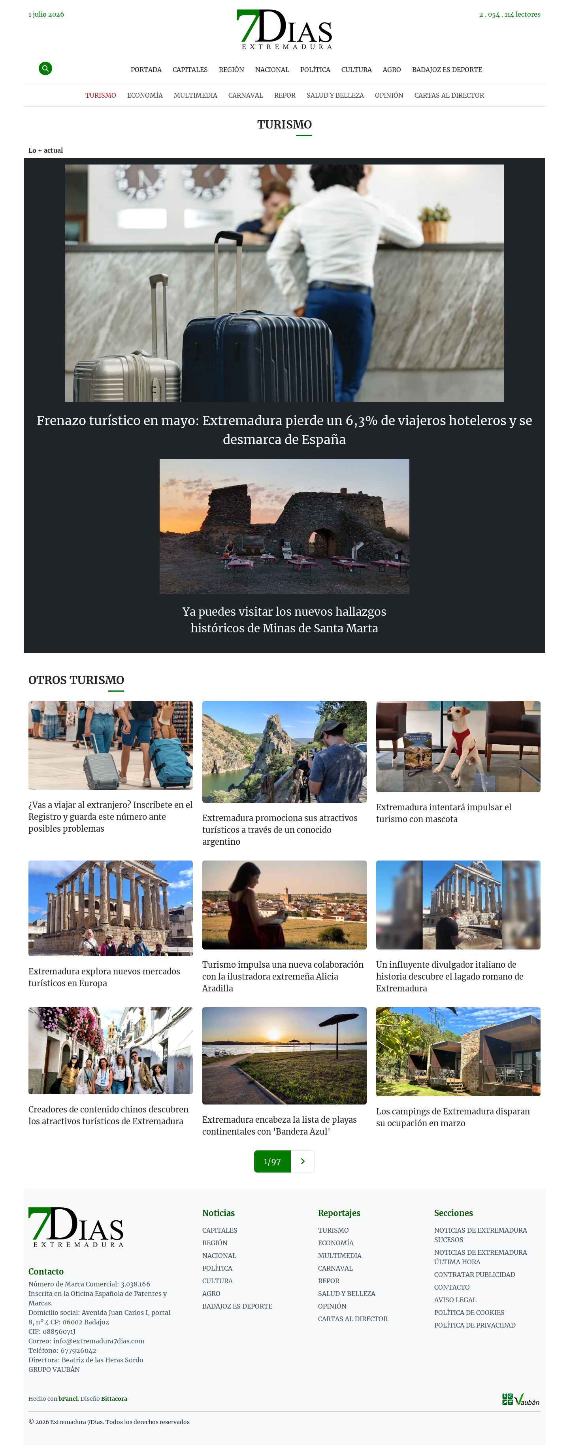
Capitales (190, 70)
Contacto (452, 1287)
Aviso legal (455, 1299)
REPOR (285, 95)
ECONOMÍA (145, 95)
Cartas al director (449, 95)
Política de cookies (469, 1312)
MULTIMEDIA (195, 95)
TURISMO (100, 95)
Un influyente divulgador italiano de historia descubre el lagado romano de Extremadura (450, 976)
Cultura (356, 70)
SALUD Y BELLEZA (335, 95)
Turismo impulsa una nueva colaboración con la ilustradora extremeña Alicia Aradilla (283, 976)
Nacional (272, 70)
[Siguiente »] (302, 1161)
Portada (146, 70)
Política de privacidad (475, 1325)
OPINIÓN (389, 95)
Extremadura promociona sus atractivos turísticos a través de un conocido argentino (280, 829)
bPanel (68, 1398)
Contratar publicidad (474, 1274)
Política (315, 70)
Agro (392, 70)
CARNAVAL (245, 95)
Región (231, 70)
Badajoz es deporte (447, 70)
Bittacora (114, 1398)
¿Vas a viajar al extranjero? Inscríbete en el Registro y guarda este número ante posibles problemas (110, 816)
